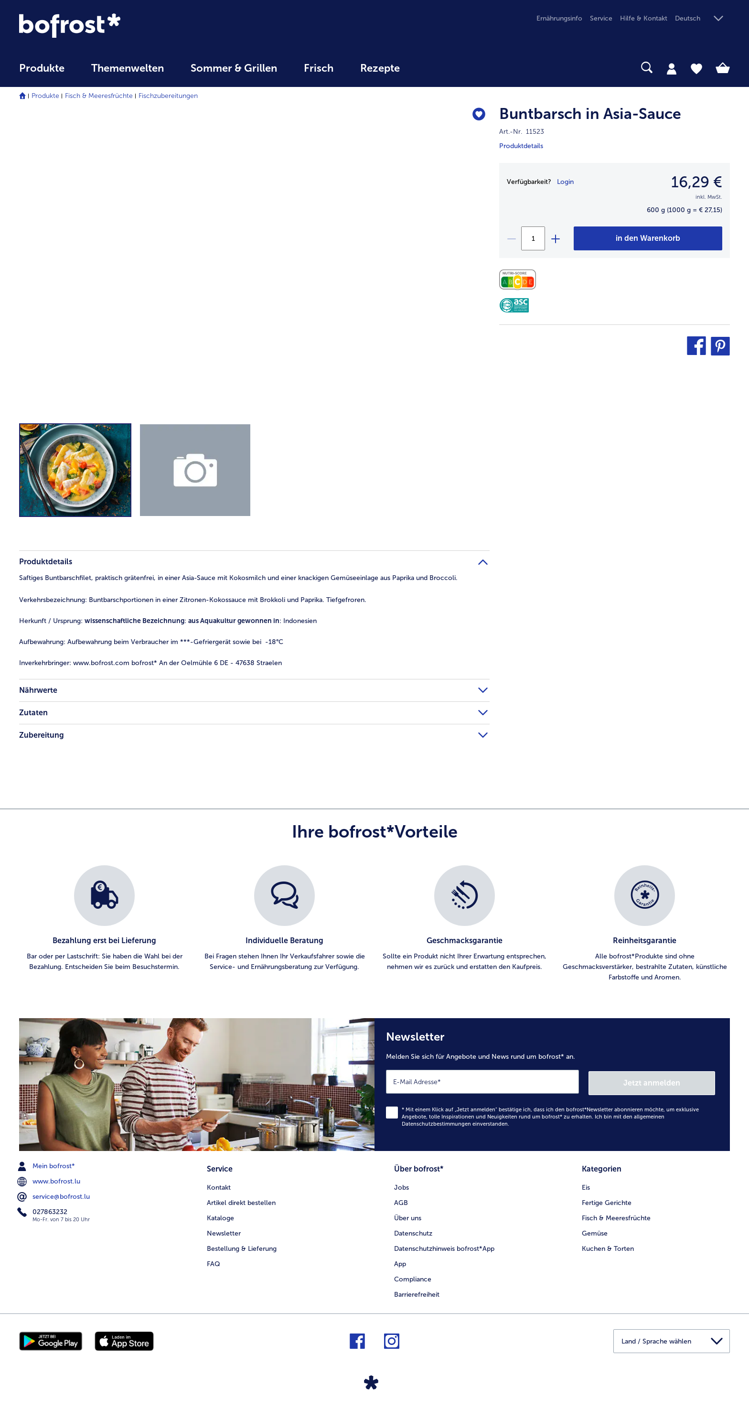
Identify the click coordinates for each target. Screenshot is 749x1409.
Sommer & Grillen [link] (234, 68)
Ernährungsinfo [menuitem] (559, 18)
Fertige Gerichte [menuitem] (606, 1200)
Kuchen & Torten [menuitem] (608, 1246)
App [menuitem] (400, 1262)
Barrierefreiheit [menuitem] (416, 1292)
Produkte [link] (41, 68)
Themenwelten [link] (127, 68)
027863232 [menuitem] (43, 1210)
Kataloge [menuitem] (220, 1216)
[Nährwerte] (520, 279)
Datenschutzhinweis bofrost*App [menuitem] (444, 1246)
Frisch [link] (318, 68)
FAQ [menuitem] (213, 1262)
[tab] (671, 68)
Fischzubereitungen (168, 96)
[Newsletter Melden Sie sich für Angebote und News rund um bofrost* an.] (552, 1084)
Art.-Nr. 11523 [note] (521, 132)
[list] (374, 924)
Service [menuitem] (601, 18)
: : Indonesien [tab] (168, 621)
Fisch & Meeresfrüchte (99, 96)
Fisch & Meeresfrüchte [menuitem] (616, 1216)
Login (565, 182)
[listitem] (104, 924)
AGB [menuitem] (401, 1200)
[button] (702, 18)
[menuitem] (41, 73)
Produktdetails (521, 146)
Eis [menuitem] (586, 1185)
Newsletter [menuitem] (224, 1231)
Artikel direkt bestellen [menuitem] (241, 1200)
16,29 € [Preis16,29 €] (696, 182)
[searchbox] (433, 67)
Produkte (45, 96)
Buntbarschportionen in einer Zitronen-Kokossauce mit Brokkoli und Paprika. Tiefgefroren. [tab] (192, 600)
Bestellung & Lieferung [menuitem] (242, 1246)
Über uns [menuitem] (407, 1216)
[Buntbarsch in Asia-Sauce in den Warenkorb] (648, 238)
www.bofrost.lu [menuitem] (49, 1180)
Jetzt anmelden (674, 1081)
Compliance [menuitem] (412, 1277)
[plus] (555, 238)
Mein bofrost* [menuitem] (47, 1165)
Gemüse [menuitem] (595, 1231)
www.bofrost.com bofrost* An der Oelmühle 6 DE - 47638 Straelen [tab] (150, 663)
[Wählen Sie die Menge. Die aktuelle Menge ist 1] (533, 238)
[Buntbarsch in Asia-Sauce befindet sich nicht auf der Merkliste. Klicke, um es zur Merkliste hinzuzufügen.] (478, 115)
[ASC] (514, 305)
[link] (125, 25)
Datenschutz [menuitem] (413, 1231)
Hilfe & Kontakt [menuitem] (643, 18)
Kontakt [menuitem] (219, 1185)
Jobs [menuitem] (401, 1185)
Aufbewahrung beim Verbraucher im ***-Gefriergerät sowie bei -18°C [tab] (151, 642)
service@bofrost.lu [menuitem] (54, 1195)
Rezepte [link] (380, 68)
